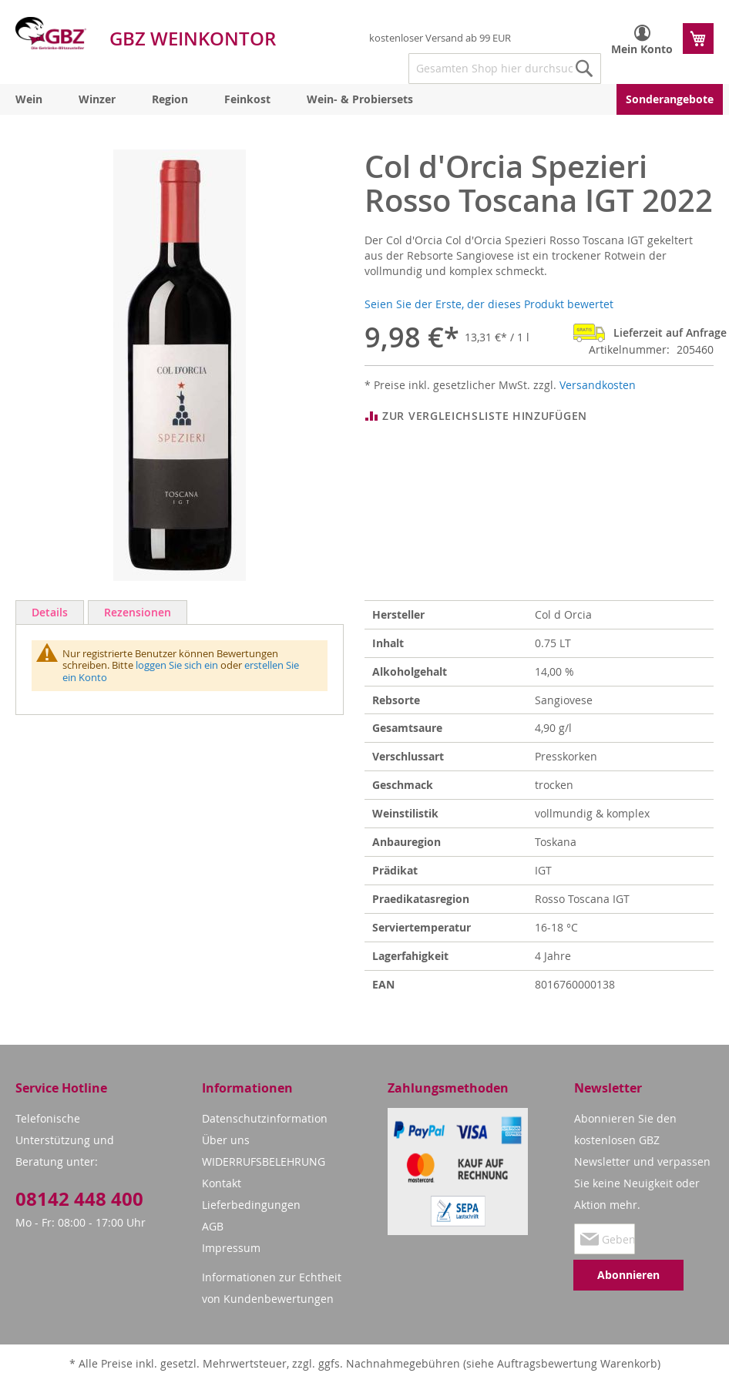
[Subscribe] (628, 1275)
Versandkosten (597, 385)
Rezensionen (137, 612)
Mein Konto (642, 49)
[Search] (584, 68)
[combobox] (504, 68)
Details (50, 612)
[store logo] (50, 33)
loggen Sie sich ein (177, 665)
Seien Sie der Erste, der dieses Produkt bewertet (488, 304)
